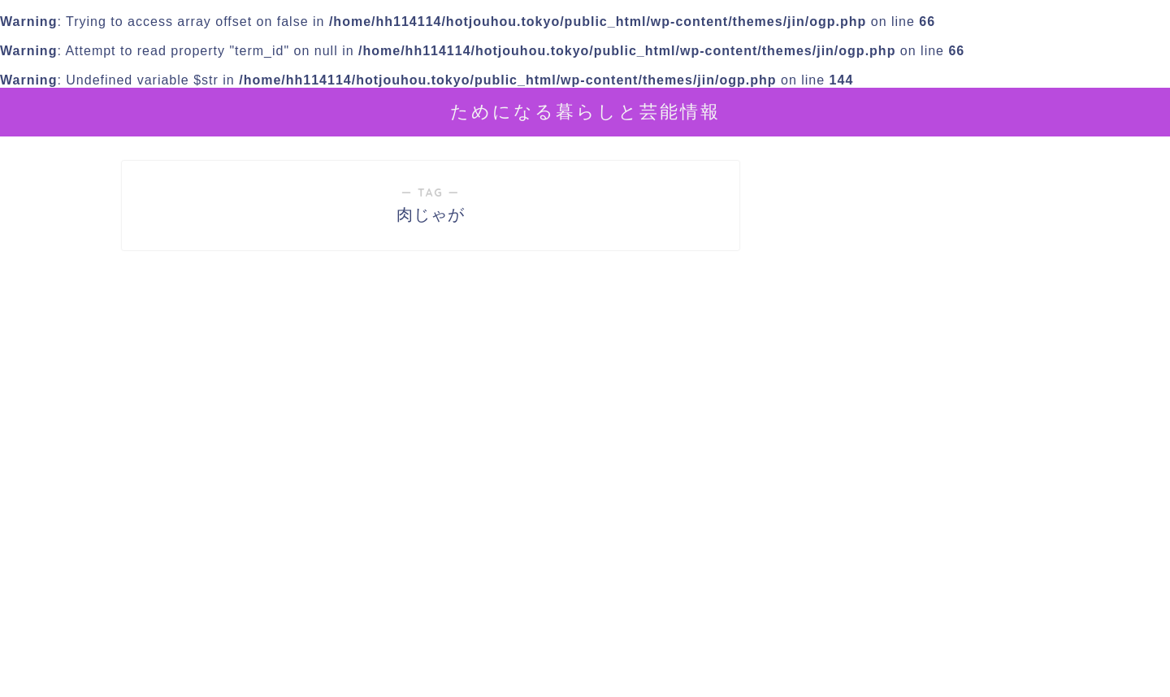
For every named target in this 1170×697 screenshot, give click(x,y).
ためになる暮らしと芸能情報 (585, 111)
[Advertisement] (914, 546)
